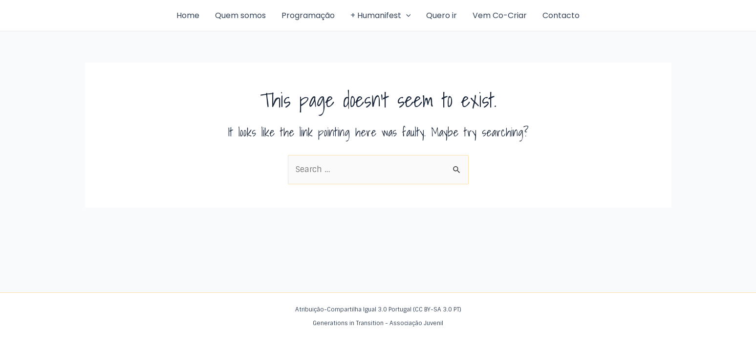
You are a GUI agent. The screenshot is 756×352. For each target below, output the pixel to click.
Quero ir (441, 15)
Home (187, 15)
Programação (308, 15)
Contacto (561, 15)
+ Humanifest (380, 15)
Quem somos (240, 15)
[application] (406, 15)
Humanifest (109, 15)
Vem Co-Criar (500, 15)
